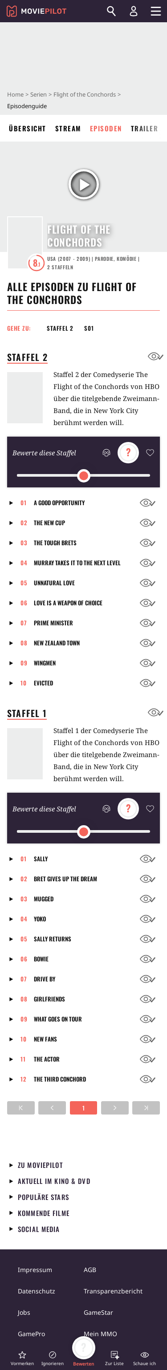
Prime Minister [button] (53, 622)
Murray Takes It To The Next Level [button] (77, 562)
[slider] (83, 475)
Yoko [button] (40, 918)
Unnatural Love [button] (54, 582)
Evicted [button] (43, 682)
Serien (38, 94)
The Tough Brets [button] (55, 542)
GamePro (31, 1333)
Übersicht (27, 128)
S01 (89, 328)
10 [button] (23, 682)
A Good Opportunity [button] (59, 502)
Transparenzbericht (113, 1291)
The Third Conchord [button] (60, 1078)
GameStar (98, 1312)
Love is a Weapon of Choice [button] (68, 602)
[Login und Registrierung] (133, 11)
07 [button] (23, 622)
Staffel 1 (27, 713)
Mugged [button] (43, 898)
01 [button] (23, 502)
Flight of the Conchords (84, 94)
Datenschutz (36, 1291)
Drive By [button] (44, 978)
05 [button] (24, 582)
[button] (13, 503)
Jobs (24, 1312)
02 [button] (24, 522)
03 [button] (24, 542)
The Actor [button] (47, 1058)
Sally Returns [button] (52, 938)
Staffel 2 (60, 328)
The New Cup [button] (49, 522)
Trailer (145, 128)
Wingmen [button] (45, 662)
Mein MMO (100, 1333)
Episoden (106, 128)
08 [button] (24, 642)
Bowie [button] (41, 958)
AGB (90, 1269)
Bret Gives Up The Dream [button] (65, 878)
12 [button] (23, 1078)
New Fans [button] (45, 1038)
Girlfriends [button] (49, 998)
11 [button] (23, 1058)
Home (15, 94)
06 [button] (24, 602)
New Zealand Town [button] (57, 642)
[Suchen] (111, 11)
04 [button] (24, 562)
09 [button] (24, 662)
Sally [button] (41, 858)
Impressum (35, 1269)
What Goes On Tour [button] (58, 1018)
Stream (68, 128)
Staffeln (60, 267)
